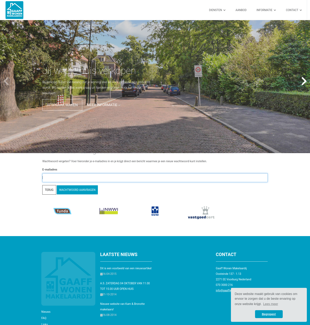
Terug (49, 189)
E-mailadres (49, 169)
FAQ (43, 318)
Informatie (266, 10)
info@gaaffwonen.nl (228, 290)
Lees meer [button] (270, 304)
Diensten (217, 10)
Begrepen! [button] (269, 314)
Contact (294, 10)
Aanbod (241, 10)
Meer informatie (102, 105)
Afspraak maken (62, 105)
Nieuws (45, 311)
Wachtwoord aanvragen (77, 189)
